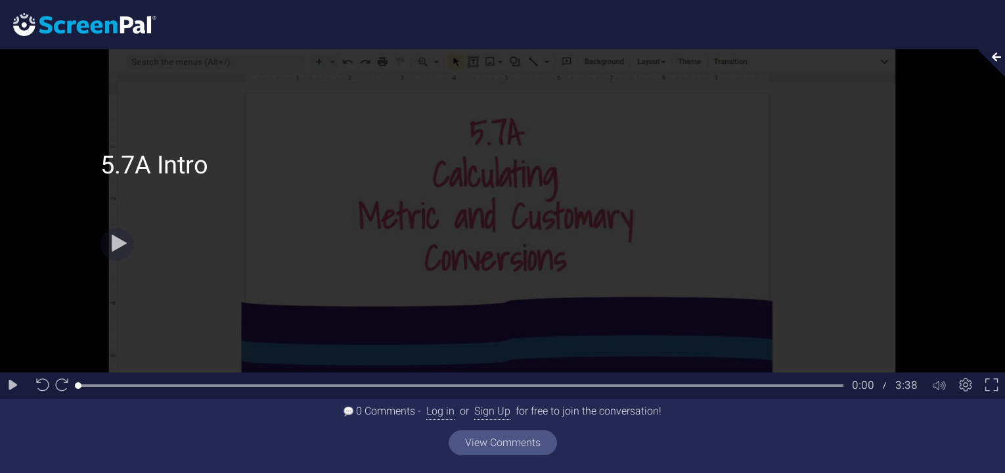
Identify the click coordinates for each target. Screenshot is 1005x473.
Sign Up (492, 411)
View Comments (503, 442)
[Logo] (78, 24)
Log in (440, 411)
